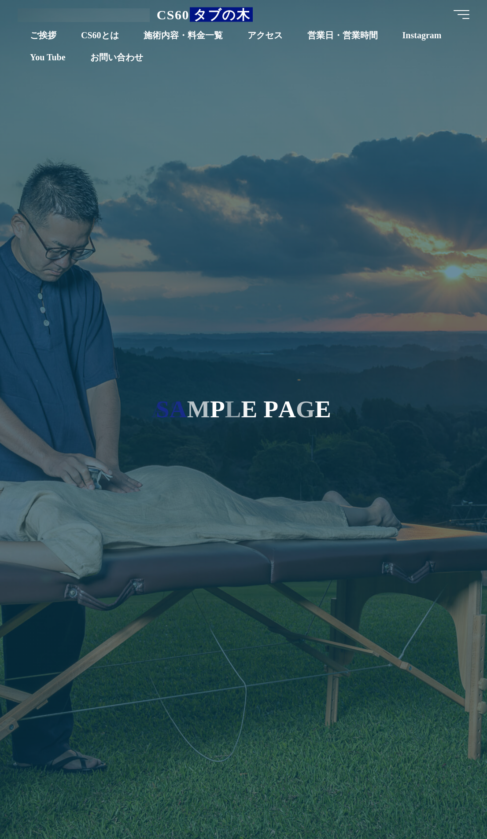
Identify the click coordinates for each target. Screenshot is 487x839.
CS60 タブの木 (203, 14)
